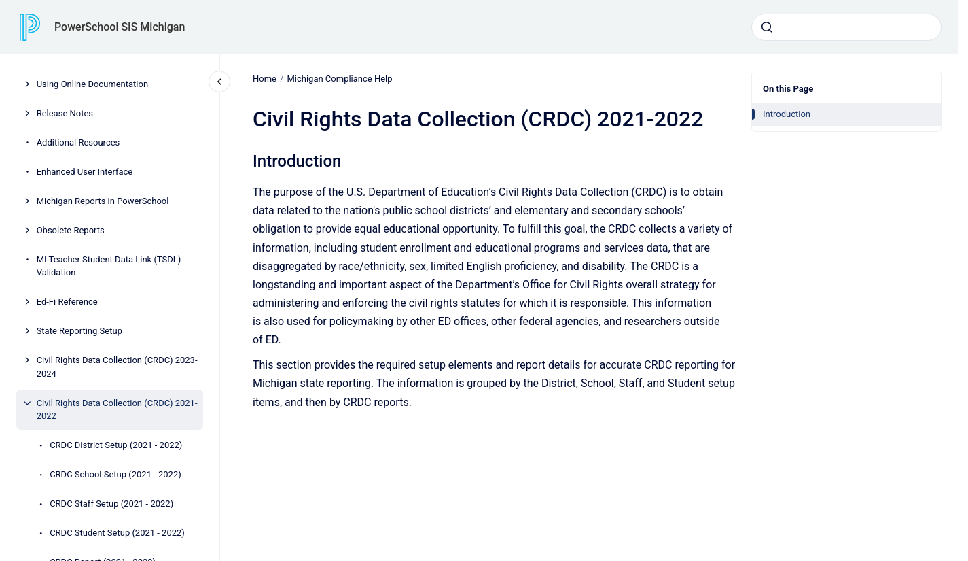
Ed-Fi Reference (67, 301)
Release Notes (65, 113)
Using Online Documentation (92, 84)
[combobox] (846, 27)
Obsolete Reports (71, 230)
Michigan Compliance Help (339, 78)
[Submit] (767, 27)
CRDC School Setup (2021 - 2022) (115, 474)
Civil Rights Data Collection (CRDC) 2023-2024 (117, 367)
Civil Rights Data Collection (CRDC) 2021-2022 (117, 410)
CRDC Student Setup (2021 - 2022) (117, 533)
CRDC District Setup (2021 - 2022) (116, 445)
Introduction (786, 114)
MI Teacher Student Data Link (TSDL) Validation (109, 266)
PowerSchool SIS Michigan (119, 26)
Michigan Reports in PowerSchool (103, 201)
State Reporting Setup (79, 331)
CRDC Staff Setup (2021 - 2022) (111, 503)
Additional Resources (78, 142)
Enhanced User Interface (85, 172)
